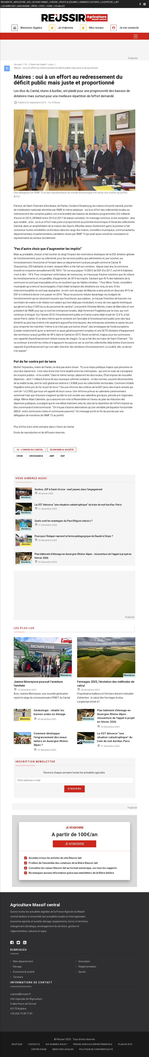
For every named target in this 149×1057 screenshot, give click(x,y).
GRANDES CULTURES (89, 2)
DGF (63, 456)
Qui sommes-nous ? (56, 1044)
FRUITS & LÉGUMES (68, 2)
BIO (29, 2)
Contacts (34, 1044)
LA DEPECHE (107, 2)
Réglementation (87, 966)
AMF (51, 456)
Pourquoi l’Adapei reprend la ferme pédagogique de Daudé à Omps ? (74, 536)
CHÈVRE (54, 2)
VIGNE (49, 6)
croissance (36, 456)
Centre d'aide (39, 1049)
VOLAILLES (59, 6)
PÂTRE (34, 6)
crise (19, 456)
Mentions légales (62, 1049)
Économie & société (61, 449)
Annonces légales (31, 27)
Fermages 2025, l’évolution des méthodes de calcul (105, 683)
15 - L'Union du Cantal (29, 449)
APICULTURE (20, 2)
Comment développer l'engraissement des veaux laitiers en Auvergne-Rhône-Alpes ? (51, 739)
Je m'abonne (65, 27)
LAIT (117, 2)
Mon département (23, 961)
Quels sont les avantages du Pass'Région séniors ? (64, 520)
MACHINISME (23, 6)
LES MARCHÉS (8, 6)
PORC (42, 6)
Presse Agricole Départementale (92, 1044)
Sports (82, 971)
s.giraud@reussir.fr (20, 994)
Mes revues (96, 27)
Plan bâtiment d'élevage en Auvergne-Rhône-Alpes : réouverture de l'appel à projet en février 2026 (83, 556)
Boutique (17, 1044)
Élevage (17, 966)
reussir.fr (6, 2)
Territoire (18, 977)
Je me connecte (129, 27)
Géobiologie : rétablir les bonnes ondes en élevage (49, 712)
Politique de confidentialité (96, 1049)
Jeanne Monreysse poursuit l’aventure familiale (38, 683)
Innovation (84, 961)
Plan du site (125, 1044)
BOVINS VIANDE (40, 2)
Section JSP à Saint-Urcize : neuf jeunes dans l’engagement (68, 489)
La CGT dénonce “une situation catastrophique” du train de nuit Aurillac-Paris (78, 504)
